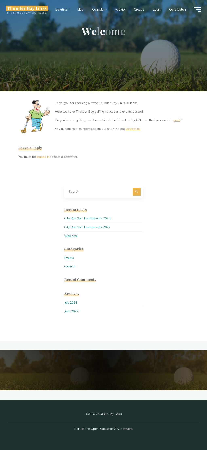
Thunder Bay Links (27, 8)
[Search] (137, 192)
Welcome (71, 236)
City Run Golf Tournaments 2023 (87, 218)
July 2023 (70, 302)
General (69, 266)
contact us (133, 129)
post (176, 120)
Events (69, 258)
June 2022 (71, 311)
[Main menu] (197, 10)
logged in (43, 157)
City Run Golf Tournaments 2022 (87, 227)
